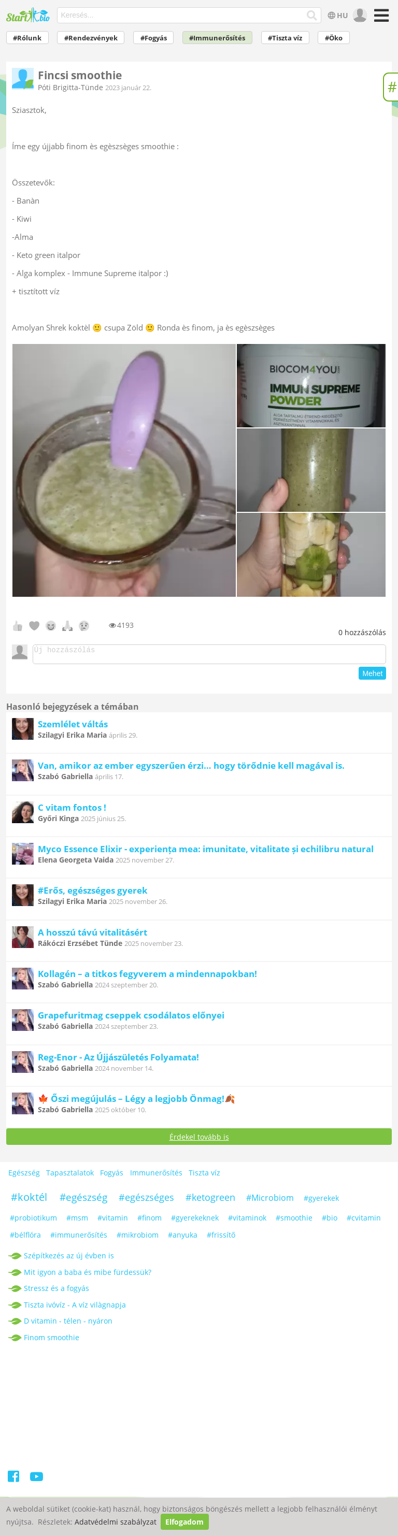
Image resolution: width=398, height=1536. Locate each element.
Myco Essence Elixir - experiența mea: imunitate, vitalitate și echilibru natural (206, 852)
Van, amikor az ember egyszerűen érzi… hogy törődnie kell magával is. (191, 768)
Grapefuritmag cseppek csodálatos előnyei (131, 1018)
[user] (359, 15)
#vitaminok (247, 1221)
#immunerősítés (78, 1238)
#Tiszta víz (285, 38)
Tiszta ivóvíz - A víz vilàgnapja (75, 1308)
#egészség (83, 1200)
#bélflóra (25, 1238)
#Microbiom (270, 1201)
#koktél (29, 1200)
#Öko (334, 38)
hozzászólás (362, 632)
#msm (77, 1221)
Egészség (24, 1176)
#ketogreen (210, 1200)
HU (337, 15)
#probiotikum (33, 1221)
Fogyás (111, 1176)
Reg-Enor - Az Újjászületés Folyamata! (118, 1060)
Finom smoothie (51, 1340)
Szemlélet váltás (73, 727)
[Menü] (380, 19)
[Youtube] (37, 1481)
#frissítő (221, 1238)
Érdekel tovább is (199, 1140)
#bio (329, 1221)
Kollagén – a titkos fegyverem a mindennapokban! (147, 977)
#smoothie (294, 1221)
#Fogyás (153, 38)
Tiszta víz (204, 1176)
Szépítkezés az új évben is (69, 1259)
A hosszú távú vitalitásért (92, 935)
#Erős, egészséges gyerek (93, 893)
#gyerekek (321, 1201)
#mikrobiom (138, 1238)
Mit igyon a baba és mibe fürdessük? (87, 1275)
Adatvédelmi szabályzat (116, 1522)
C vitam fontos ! (72, 810)
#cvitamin (364, 1221)
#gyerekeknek (195, 1221)
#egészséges (146, 1200)
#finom (149, 1221)
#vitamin (112, 1221)
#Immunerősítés (217, 38)
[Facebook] (14, 1481)
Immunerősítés (156, 1176)
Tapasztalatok (70, 1176)
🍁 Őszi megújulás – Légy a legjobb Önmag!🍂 (136, 1102)
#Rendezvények (91, 38)
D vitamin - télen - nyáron (68, 1324)
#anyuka (182, 1238)
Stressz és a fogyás (56, 1291)
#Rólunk (27, 38)
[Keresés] (312, 15)
